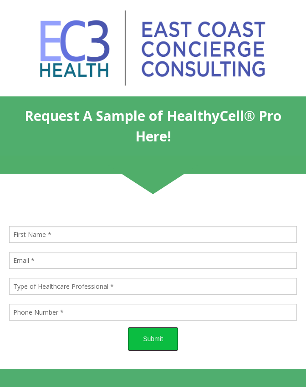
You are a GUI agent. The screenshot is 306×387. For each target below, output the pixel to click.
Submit (153, 338)
